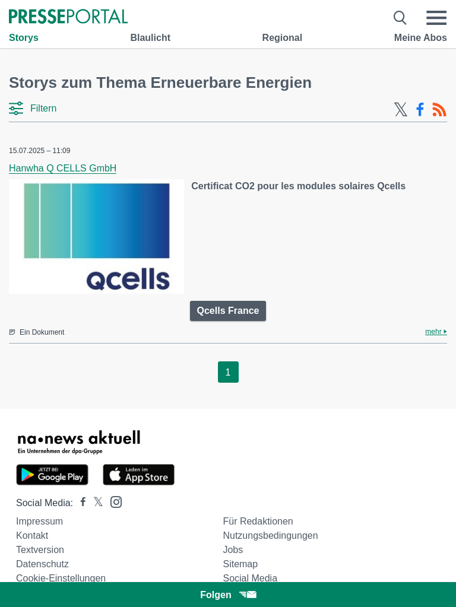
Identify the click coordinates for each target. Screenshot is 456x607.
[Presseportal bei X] (94, 503)
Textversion (40, 550)
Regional (282, 38)
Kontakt (32, 535)
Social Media (250, 578)
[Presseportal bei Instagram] (112, 501)
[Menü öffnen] (436, 17)
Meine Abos (420, 38)
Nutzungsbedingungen (270, 535)
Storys (24, 38)
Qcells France (228, 311)
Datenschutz (42, 564)
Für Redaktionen (258, 521)
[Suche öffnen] (400, 17)
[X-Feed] (400, 109)
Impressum (39, 521)
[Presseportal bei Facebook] (79, 503)
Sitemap (240, 564)
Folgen (227, 595)
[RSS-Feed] (439, 109)
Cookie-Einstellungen (61, 578)
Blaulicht (150, 38)
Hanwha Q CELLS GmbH (62, 168)
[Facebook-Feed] (420, 109)
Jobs (233, 550)
